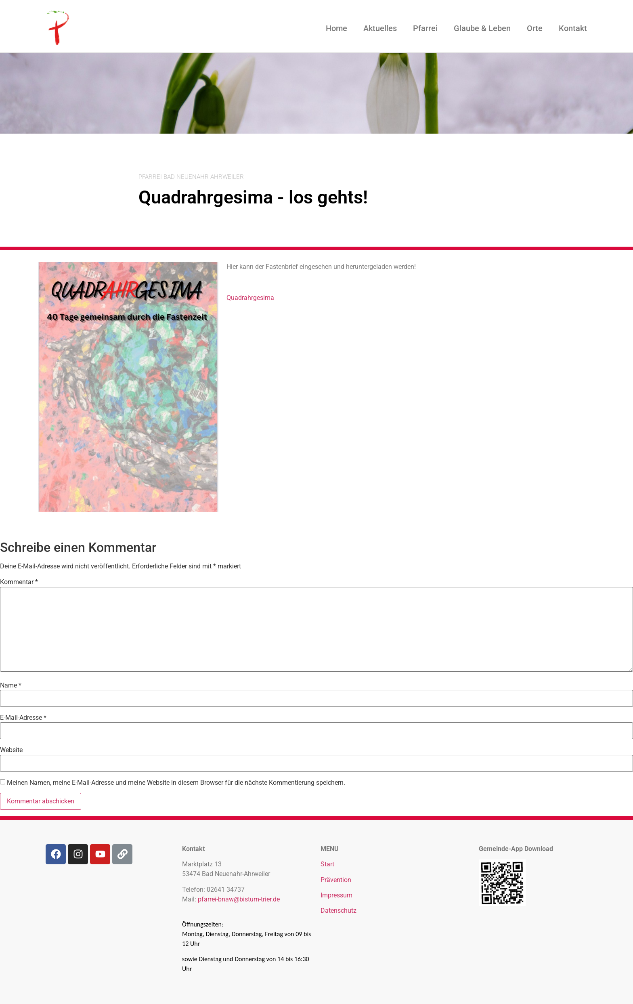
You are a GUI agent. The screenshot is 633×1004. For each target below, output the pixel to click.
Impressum (336, 895)
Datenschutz (338, 910)
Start (327, 864)
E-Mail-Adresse (23, 718)
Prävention (336, 880)
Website (11, 750)
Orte (535, 28)
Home (336, 28)
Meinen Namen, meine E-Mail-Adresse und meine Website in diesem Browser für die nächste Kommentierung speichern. (176, 783)
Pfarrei (425, 28)
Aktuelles (380, 28)
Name (10, 685)
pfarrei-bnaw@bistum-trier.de (239, 899)
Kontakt (573, 28)
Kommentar (19, 582)
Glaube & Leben (482, 28)
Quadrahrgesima (250, 298)
